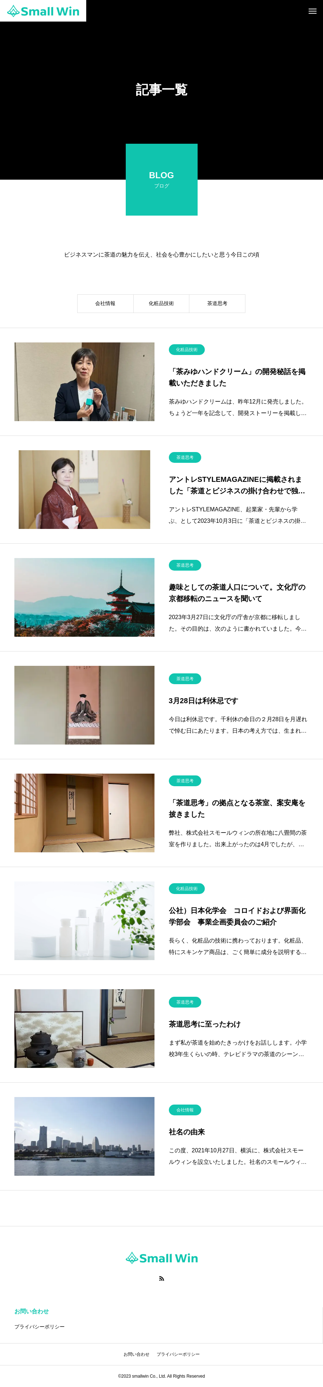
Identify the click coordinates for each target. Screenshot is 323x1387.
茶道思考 (217, 304)
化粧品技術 (161, 304)
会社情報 (105, 304)
